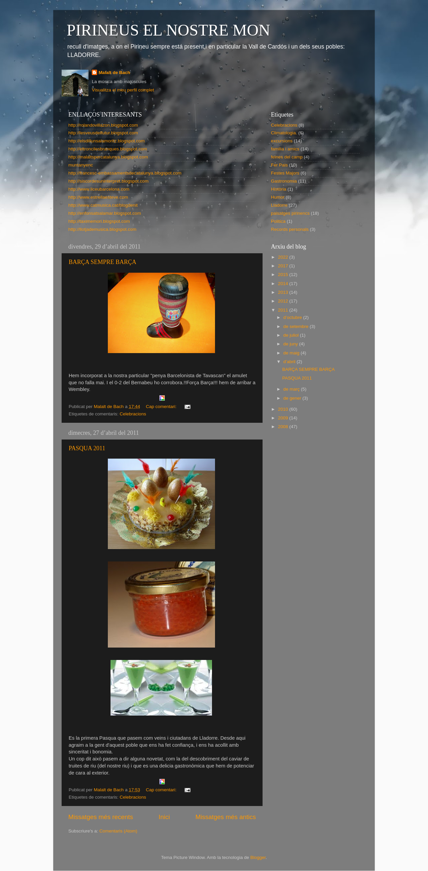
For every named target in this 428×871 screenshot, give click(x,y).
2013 (283, 292)
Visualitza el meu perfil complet (123, 89)
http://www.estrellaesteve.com (98, 197)
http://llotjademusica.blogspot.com (102, 229)
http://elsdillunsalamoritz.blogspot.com (106, 140)
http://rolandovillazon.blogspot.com (103, 125)
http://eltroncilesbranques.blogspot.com (107, 148)
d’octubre (293, 317)
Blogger (258, 857)
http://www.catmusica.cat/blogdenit (103, 205)
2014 (283, 283)
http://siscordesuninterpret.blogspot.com (108, 181)
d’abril (290, 361)
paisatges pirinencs (290, 213)
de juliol (291, 335)
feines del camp (287, 156)
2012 (283, 301)
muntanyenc (80, 165)
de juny (291, 343)
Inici (164, 816)
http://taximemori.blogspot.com (99, 221)
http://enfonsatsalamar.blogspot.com (104, 213)
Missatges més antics (225, 816)
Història (278, 189)
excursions (282, 140)
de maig (292, 352)
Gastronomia (284, 181)
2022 (283, 257)
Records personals (290, 229)
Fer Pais (279, 165)
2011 (283, 310)
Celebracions (133, 413)
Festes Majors (285, 173)
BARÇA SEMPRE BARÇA (102, 262)
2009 (283, 417)
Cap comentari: (161, 406)
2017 (283, 265)
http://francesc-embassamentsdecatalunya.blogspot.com (125, 173)
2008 (283, 426)
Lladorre (279, 205)
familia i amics (285, 148)
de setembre (296, 326)
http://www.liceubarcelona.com (98, 189)
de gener (292, 398)
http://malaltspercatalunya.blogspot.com (108, 156)
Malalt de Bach (114, 72)
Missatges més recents (100, 816)
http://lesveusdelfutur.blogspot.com (103, 132)
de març (292, 389)
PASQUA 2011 (87, 448)
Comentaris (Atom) (118, 830)
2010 (283, 409)
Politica (278, 221)
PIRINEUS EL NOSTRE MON (168, 30)
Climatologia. (284, 132)
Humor (278, 197)
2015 (283, 274)
